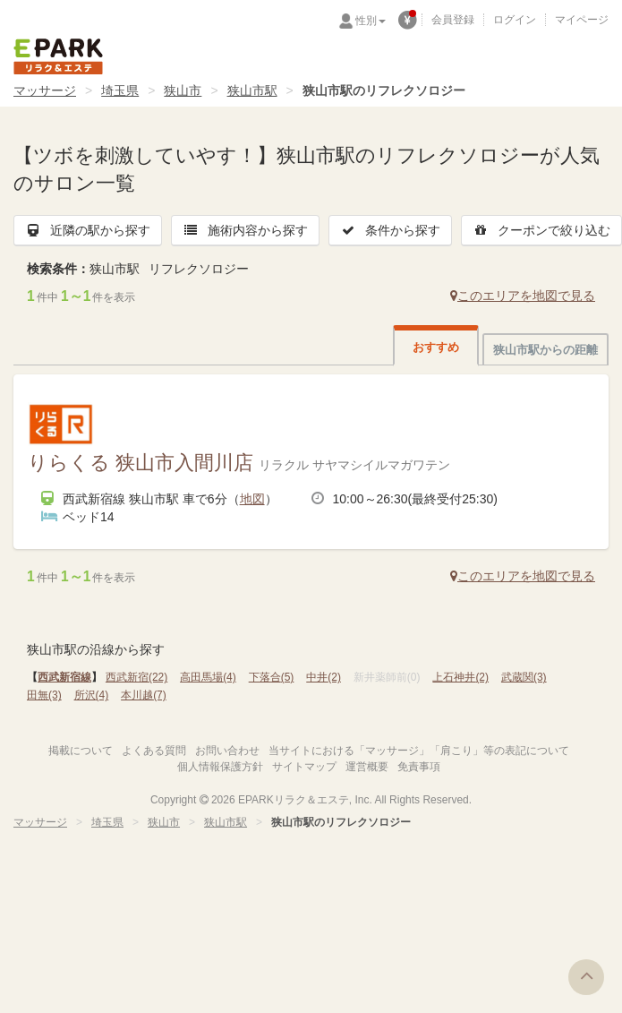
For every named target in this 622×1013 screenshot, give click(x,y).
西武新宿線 (64, 677)
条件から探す (390, 230)
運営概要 (366, 766)
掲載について (80, 750)
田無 (44, 695)
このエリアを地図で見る (522, 295)
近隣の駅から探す (87, 230)
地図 (252, 499)
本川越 (143, 695)
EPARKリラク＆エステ (58, 56)
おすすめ (436, 347)
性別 (370, 20)
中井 (323, 677)
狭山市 (182, 90)
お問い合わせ (227, 750)
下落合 (271, 677)
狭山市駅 (252, 90)
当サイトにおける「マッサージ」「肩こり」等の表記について (418, 750)
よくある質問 (154, 750)
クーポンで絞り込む (541, 230)
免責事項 (418, 766)
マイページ (582, 19)
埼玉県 (120, 90)
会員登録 (452, 19)
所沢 (91, 695)
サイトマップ (304, 766)
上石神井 (460, 677)
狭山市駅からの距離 (545, 349)
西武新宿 (136, 677)
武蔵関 (524, 677)
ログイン (514, 19)
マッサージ (44, 90)
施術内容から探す (245, 230)
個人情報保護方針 (220, 766)
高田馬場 (208, 677)
